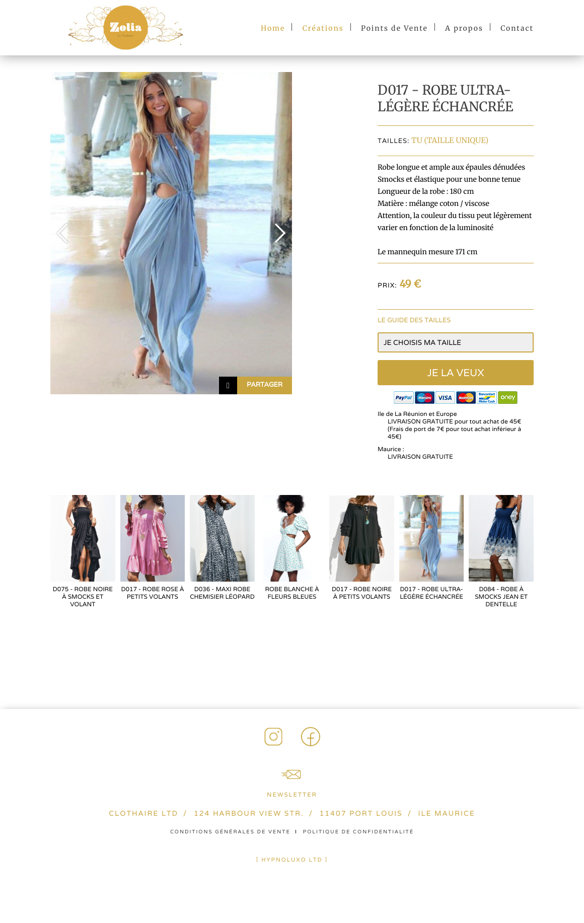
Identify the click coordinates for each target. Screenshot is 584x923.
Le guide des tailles (414, 320)
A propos (464, 28)
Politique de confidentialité (358, 831)
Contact (517, 28)
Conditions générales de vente (230, 831)
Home (273, 28)
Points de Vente (394, 28)
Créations (323, 28)
